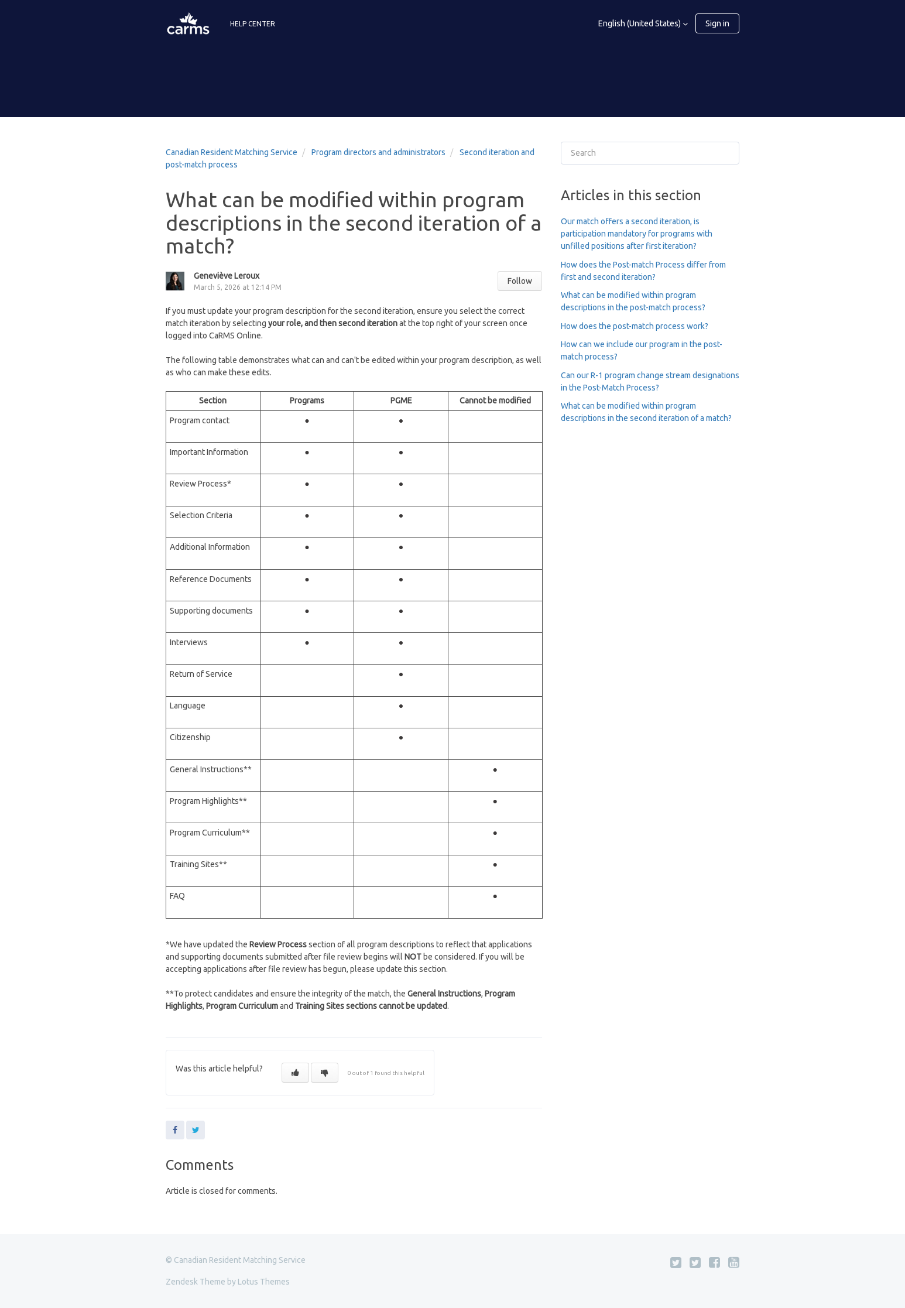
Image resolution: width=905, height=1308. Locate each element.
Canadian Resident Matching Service (231, 152)
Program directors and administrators (378, 152)
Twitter (195, 1130)
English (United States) (640, 23)
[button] (295, 1073)
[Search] (650, 153)
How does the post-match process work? (634, 326)
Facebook (175, 1130)
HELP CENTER (252, 24)
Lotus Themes (264, 1281)
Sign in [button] (717, 23)
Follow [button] (520, 281)
